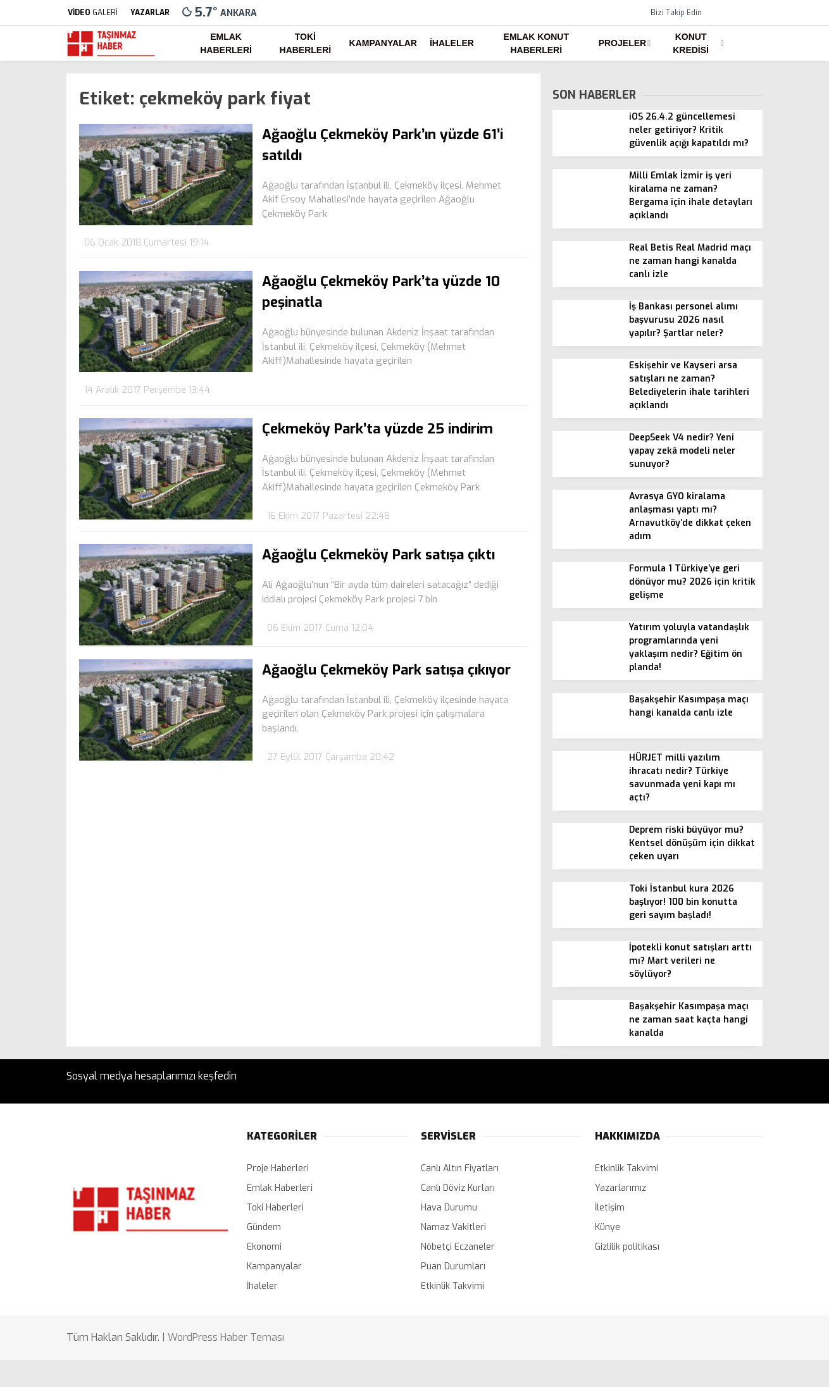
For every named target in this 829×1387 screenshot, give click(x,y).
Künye (607, 1227)
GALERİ (92, 13)
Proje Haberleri (278, 1168)
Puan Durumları (453, 1266)
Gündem (264, 1227)
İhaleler (452, 43)
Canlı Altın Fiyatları (460, 1168)
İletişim (610, 1208)
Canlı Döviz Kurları (458, 1188)
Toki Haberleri (306, 43)
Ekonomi (264, 1247)
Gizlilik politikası (627, 1247)
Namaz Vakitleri (453, 1227)
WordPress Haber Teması (226, 1337)
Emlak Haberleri (226, 43)
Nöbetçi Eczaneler (458, 1247)
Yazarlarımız (620, 1188)
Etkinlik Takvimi (452, 1286)
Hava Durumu (449, 1208)
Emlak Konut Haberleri (536, 43)
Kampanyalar (383, 43)
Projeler (622, 43)
